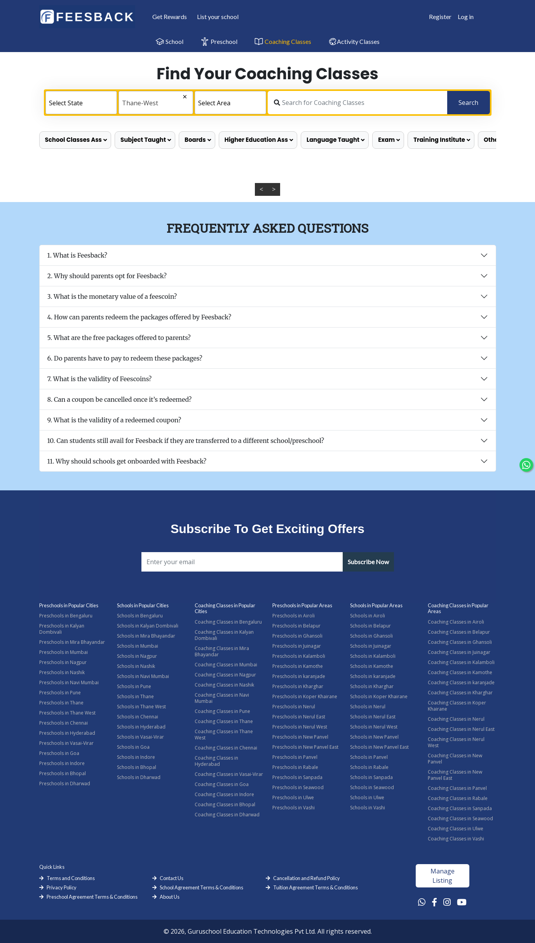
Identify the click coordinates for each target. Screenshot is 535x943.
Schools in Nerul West (373, 726)
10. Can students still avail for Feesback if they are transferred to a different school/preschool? (185, 440)
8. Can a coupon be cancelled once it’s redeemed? (119, 399)
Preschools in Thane (61, 702)
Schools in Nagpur (137, 656)
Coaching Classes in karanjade (461, 682)
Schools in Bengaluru (140, 615)
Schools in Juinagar (370, 646)
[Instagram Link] (447, 902)
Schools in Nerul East (373, 716)
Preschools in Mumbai (63, 652)
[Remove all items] (168, 97)
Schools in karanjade (373, 676)
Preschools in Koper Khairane (304, 696)
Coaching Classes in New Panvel (455, 758)
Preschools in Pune (60, 692)
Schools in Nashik (136, 666)
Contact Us (171, 878)
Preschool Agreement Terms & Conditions (92, 897)
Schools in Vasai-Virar (140, 737)
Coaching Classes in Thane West (224, 734)
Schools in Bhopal (136, 767)
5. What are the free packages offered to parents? (119, 338)
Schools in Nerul (367, 706)
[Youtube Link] (462, 902)
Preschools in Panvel (294, 757)
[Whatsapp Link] (421, 902)
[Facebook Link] (434, 902)
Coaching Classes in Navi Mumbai (222, 698)
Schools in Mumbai (137, 646)
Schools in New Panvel (374, 737)
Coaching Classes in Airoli (456, 622)
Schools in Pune (134, 686)
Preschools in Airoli (293, 615)
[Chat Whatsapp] (526, 465)
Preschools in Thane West (67, 712)
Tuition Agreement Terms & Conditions (315, 887)
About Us (169, 897)
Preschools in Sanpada (297, 777)
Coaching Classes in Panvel (457, 788)
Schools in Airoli (367, 615)
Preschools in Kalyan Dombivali (61, 628)
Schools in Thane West (141, 706)
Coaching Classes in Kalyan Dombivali (224, 635)
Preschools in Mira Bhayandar (72, 642)
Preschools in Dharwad (64, 783)
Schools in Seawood (372, 787)
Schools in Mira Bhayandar (146, 636)
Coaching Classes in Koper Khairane (457, 705)
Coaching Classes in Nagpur (225, 674)
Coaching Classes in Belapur (459, 632)
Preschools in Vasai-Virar (66, 743)
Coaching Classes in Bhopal (225, 804)
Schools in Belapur (370, 625)
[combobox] (81, 102)
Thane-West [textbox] (140, 103)
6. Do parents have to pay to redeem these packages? (124, 358)
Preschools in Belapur (296, 625)
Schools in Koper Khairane (379, 696)
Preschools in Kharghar (297, 686)
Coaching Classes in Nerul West (456, 742)
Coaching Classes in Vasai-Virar (229, 774)
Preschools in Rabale (295, 767)
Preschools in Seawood (298, 787)
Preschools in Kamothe (297, 666)
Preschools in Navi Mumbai (69, 682)
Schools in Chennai (137, 716)
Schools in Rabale (369, 767)
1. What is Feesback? (77, 255)
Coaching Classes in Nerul (456, 719)
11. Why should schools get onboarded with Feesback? (127, 461)
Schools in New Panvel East (379, 747)
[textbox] (81, 103)
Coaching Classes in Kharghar (460, 692)
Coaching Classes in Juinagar (459, 652)
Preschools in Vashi (293, 807)
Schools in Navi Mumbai (143, 676)
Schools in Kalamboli (373, 656)
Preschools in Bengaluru (65, 615)
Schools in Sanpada (371, 777)
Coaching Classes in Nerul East (461, 729)
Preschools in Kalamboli (298, 656)
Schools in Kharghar (372, 686)
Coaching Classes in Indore (224, 794)
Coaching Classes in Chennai (226, 747)
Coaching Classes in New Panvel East (455, 775)
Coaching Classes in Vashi (456, 838)
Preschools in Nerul (293, 706)
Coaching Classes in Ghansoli (460, 642)
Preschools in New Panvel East (305, 747)
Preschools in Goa (59, 753)
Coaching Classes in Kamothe (460, 672)
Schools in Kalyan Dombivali (147, 625)
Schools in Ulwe (367, 797)
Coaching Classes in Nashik (224, 685)
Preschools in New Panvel (300, 737)
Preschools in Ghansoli (297, 636)
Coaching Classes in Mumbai (226, 664)
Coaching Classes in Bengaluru (228, 622)
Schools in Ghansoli (371, 636)
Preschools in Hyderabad (67, 733)
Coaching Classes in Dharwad (227, 814)
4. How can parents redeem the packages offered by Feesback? (139, 317)
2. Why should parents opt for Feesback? (107, 276)
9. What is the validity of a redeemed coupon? (114, 420)
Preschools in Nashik (62, 672)
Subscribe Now (368, 561)
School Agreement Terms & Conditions (201, 887)
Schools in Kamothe (371, 666)
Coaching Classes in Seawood (460, 818)
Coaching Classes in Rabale (458, 798)
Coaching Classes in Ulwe (455, 828)
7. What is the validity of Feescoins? (99, 379)
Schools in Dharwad (138, 777)
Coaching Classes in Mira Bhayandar (222, 651)
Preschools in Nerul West (299, 726)
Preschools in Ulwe (293, 797)
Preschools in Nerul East (298, 716)
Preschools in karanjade (298, 676)
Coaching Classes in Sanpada (460, 808)
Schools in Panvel (369, 757)
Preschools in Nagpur (63, 662)
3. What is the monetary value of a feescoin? (112, 296)
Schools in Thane (135, 696)
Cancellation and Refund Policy (306, 878)
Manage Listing (442, 876)
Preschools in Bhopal (62, 773)
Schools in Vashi (367, 807)
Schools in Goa (133, 747)
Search (468, 102)
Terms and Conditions (71, 878)
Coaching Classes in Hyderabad (216, 761)
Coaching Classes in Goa (222, 784)
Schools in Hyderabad (141, 726)
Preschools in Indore (62, 763)
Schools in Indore (136, 757)
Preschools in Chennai (63, 723)
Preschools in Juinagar (296, 646)
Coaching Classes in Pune (222, 711)
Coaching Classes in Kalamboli (461, 662)
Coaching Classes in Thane (224, 721)
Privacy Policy (62, 887)
